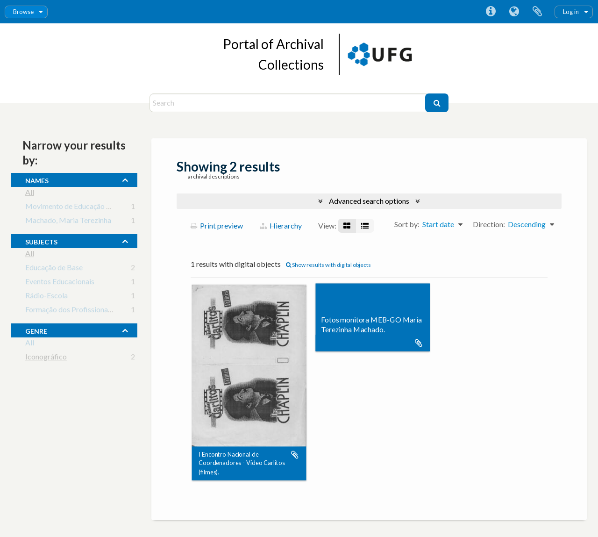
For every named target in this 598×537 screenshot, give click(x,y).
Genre (36, 330)
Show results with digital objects (328, 264)
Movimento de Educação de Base (78, 207)
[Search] (288, 102)
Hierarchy (281, 225)
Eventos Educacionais (59, 283)
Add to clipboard (294, 454)
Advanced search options (369, 200)
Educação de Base (54, 269)
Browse (23, 11)
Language (514, 11)
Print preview (217, 225)
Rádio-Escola (46, 297)
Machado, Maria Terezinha (68, 221)
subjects (41, 240)
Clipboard (537, 11)
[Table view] (365, 226)
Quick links (490, 11)
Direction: (489, 224)
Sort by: (407, 224)
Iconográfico (46, 358)
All (29, 193)
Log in (571, 11)
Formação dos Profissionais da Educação (90, 311)
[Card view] (347, 226)
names (37, 179)
